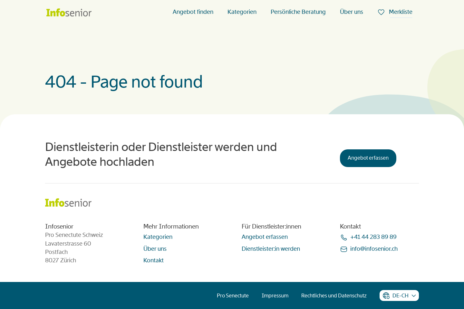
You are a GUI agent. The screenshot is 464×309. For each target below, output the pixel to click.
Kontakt (153, 260)
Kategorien (241, 12)
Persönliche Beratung (298, 12)
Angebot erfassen (368, 157)
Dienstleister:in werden (271, 249)
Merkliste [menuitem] (400, 12)
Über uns (351, 12)
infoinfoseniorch (374, 249)
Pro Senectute (233, 295)
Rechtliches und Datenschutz (334, 295)
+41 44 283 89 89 (373, 237)
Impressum (275, 295)
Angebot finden (193, 12)
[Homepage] (69, 13)
